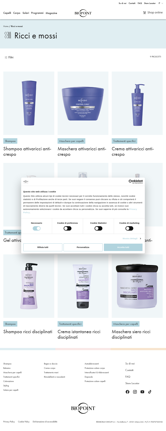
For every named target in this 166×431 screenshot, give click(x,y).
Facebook (127, 392)
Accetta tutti (123, 247)
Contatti (129, 370)
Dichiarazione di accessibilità (45, 421)
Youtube (142, 392)
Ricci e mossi (17, 26)
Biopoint (83, 13)
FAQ (127, 376)
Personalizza (83, 247)
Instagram (135, 392)
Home (6, 26)
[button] (7, 13)
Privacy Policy (9, 421)
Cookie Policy (23, 421)
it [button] (159, 3)
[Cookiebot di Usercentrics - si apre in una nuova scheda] (131, 182)
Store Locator (132, 383)
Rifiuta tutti (42, 247)
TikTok (150, 392)
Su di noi (130, 363)
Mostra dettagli (130, 238)
